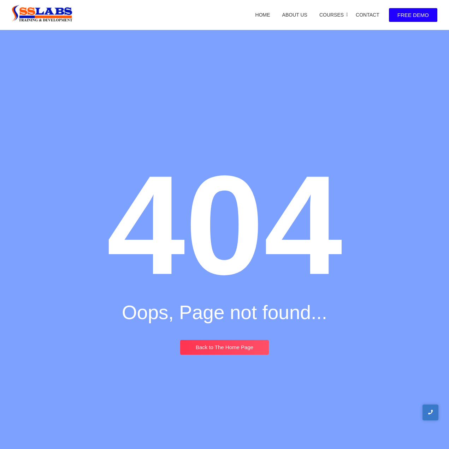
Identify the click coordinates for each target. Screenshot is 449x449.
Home (262, 15)
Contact (367, 15)
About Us (294, 15)
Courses (332, 15)
